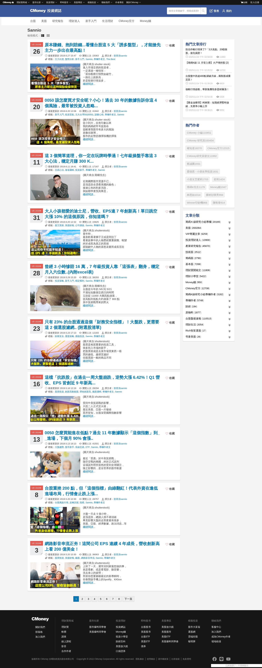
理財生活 (195, 324)
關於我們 (40, 627)
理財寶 (65, 626)
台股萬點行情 (61, 502)
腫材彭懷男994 (214, 194)
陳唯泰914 (219, 202)
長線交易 (79, 447)
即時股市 (64, 2)
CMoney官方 (126, 21)
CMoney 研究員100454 (200, 140)
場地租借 (216, 641)
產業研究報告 (198, 245)
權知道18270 (194, 148)
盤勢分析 (69, 59)
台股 (33, 21)
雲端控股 (193, 636)
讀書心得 (99, 114)
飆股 (77, 558)
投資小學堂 (122, 636)
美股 (44, 21)
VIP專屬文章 (197, 233)
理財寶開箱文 (198, 270)
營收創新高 (85, 391)
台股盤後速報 (199, 318)
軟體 (63, 631)
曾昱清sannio (120, 55)
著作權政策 (163, 659)
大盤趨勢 (59, 447)
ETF (88, 447)
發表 (214, 11)
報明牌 (191, 641)
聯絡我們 (105, 2)
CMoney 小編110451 (199, 132)
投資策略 (59, 281)
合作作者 (66, 651)
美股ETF (145, 641)
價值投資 (79, 336)
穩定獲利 (79, 281)
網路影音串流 (88, 558)
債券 (143, 646)
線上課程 (66, 641)
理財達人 (74, 21)
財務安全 (59, 336)
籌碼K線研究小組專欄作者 (205, 294)
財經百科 (120, 641)
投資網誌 (120, 626)
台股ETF (145, 636)
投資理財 (50, 2)
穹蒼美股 (193, 336)
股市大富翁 (194, 626)
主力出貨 (59, 59)
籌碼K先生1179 (196, 187)
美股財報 (69, 225)
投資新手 (79, 170)
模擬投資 (92, 2)
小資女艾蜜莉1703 (197, 179)
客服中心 (216, 626)
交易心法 (59, 170)
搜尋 (204, 10)
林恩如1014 (193, 194)
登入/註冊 (254, 2)
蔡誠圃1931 (193, 163)
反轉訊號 (74, 502)
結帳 (244, 2)
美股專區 (78, 2)
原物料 (193, 312)
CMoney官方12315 (218, 148)
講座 (63, 636)
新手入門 (90, 21)
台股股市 (146, 626)
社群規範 (175, 659)
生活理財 (107, 21)
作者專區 (119, 2)
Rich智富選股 (196, 330)
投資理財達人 (198, 239)
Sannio (89, 59)
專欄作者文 (99, 59)
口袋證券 (120, 651)
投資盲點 (69, 114)
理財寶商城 (22, 2)
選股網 (191, 631)
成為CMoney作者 (220, 636)
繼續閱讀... (89, 83)
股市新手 (69, 447)
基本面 (193, 264)
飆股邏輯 (96, 391)
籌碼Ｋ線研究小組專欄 (203, 221)
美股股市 (146, 631)
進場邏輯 (69, 170)
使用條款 (151, 659)
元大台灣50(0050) (84, 114)
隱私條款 (140, 659)
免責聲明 (187, 659)
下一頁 (128, 598)
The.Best (110, 59)
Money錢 (145, 21)
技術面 (193, 252)
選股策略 (69, 336)
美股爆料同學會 (97, 631)
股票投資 (59, 391)
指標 (82, 502)
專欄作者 (195, 300)
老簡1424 (219, 179)
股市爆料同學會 (97, 626)
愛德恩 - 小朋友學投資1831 (202, 171)
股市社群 (36, 2)
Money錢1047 (218, 187)
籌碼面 (193, 258)
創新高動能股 (72, 391)
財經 (191, 306)
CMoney (8, 2)
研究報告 (57, 21)
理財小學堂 (196, 276)
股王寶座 (59, 225)
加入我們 (40, 636)
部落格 (39, 631)
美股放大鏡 (122, 646)
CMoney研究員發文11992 (202, 156)
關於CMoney (132, 2)
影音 (63, 646)
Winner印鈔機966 (197, 202)
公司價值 (79, 225)
